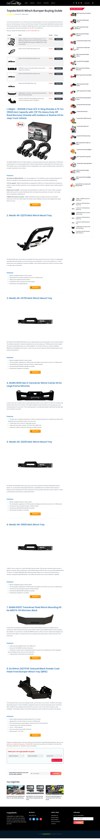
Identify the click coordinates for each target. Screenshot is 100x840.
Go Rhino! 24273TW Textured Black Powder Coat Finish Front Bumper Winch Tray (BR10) (33, 670)
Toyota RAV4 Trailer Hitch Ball (83, 48)
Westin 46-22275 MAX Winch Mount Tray (30, 215)
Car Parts (46, 3)
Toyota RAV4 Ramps (82, 111)
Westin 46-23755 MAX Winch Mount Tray (30, 298)
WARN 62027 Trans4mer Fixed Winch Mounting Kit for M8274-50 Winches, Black (34, 609)
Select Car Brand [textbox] (13, 756)
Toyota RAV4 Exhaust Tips (83, 136)
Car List (39, 3)
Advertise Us (54, 815)
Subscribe (87, 3)
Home (26, 3)
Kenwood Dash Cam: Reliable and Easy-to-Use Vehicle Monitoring (16, 797)
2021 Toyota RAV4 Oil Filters (84, 13)
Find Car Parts (57, 760)
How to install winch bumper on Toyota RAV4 (21, 744)
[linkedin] (37, 819)
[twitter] (33, 819)
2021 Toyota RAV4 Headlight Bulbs (83, 177)
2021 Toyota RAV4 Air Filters (84, 91)
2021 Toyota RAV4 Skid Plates (82, 84)
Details (50, 39)
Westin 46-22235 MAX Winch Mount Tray (30, 441)
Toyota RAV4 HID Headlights (84, 149)
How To (53, 3)
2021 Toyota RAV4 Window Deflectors (83, 69)
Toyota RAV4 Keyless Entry (84, 41)
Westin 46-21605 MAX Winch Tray (27, 524)
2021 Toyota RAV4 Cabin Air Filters (83, 143)
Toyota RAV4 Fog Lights (83, 61)
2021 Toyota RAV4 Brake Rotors (82, 55)
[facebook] (30, 819)
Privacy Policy (55, 817)
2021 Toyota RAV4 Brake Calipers (82, 34)
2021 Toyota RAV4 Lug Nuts (84, 156)
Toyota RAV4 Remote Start (84, 104)
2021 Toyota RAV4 (32, 30)
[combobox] (16, 755)
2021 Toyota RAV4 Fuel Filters (84, 75)
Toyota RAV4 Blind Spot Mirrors (82, 21)
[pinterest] (40, 819)
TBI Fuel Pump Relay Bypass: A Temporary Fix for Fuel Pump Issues (54, 798)
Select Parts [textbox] (50, 756)
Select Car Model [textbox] (32, 756)
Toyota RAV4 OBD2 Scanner (84, 118)
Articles (32, 3)
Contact (53, 823)
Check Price (58, 39)
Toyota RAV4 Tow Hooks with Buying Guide (82, 184)
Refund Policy (54, 819)
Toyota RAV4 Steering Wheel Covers (83, 98)
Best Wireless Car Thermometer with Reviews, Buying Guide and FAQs (34, 798)
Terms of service (55, 821)
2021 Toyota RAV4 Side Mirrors (82, 27)
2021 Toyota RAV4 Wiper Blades (82, 171)
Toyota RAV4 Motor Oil (82, 126)
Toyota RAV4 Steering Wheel (84, 163)
